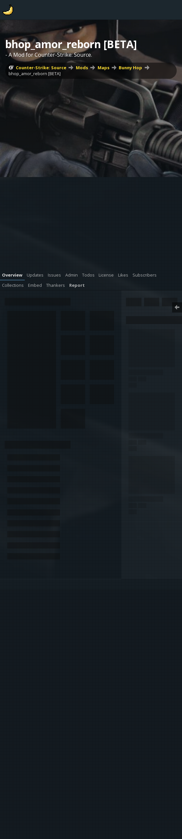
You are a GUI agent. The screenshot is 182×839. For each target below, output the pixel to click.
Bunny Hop (130, 68)
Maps (103, 68)
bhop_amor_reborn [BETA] (35, 73)
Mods (82, 68)
